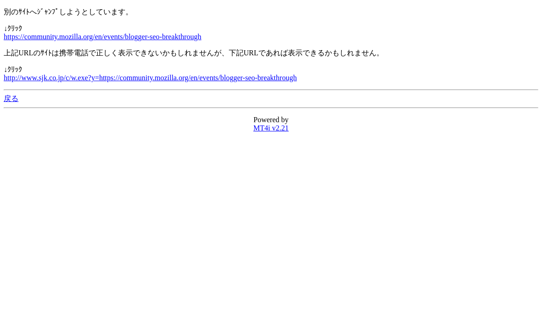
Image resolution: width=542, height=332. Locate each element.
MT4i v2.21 (270, 128)
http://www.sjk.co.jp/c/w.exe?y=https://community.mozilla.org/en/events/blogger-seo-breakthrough (150, 78)
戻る (11, 98)
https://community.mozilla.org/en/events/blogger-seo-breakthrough (102, 37)
